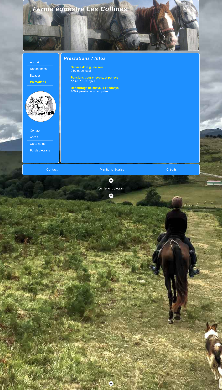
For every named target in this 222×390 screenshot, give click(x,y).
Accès (34, 137)
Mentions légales (112, 169)
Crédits (171, 169)
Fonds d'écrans (40, 150)
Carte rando (38, 143)
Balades (35, 75)
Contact (35, 130)
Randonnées (38, 69)
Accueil (35, 62)
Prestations (38, 82)
